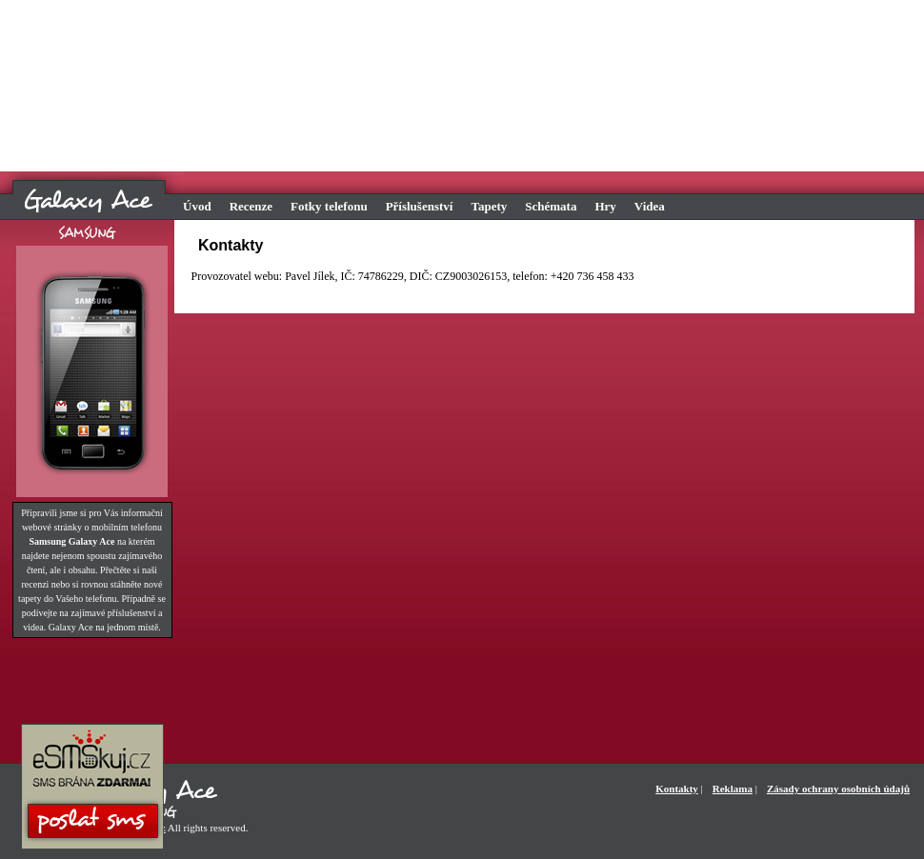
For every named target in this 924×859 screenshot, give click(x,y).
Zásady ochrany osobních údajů (838, 788)
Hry (604, 206)
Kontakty (676, 788)
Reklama (733, 788)
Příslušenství (419, 206)
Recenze (251, 206)
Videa (649, 206)
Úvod (197, 206)
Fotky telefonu (329, 206)
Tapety (489, 206)
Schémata (550, 206)
